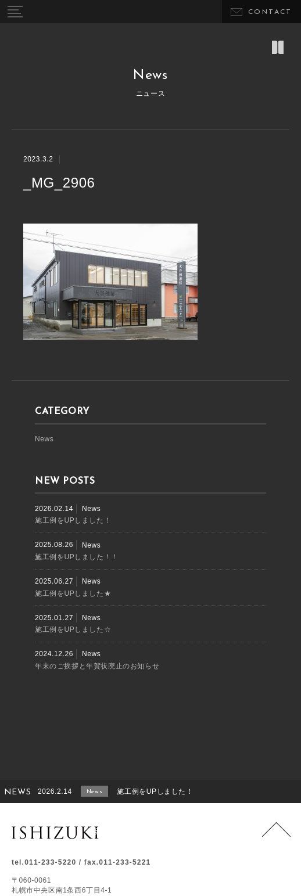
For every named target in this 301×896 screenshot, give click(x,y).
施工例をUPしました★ (73, 593)
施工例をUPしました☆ (73, 629)
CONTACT (270, 12)
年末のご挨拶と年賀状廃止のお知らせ (97, 666)
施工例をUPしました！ (73, 520)
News (44, 439)
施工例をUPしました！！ (77, 557)
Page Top (276, 836)
